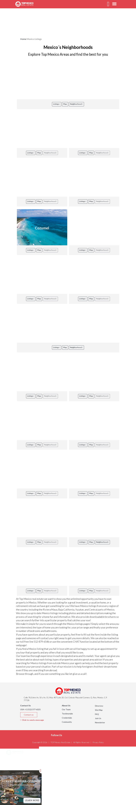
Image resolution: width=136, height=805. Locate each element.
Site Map (99, 710)
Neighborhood (76, 104)
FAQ (97, 714)
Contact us (29, 715)
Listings (56, 104)
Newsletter (100, 722)
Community (67, 722)
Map (65, 104)
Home (23, 39)
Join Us (98, 718)
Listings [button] (13, 766)
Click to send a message (32, 720)
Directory (99, 706)
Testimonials (67, 713)
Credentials (67, 718)
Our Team (66, 709)
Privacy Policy (98, 742)
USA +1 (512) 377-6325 (30, 709)
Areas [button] (12, 759)
